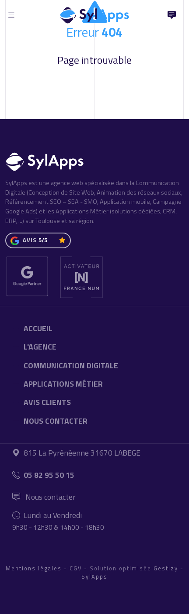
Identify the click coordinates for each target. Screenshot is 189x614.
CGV (76, 568)
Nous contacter (44, 497)
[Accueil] (95, 13)
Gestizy (166, 568)
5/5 (42, 240)
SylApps (94, 576)
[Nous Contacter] (171, 15)
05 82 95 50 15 (43, 475)
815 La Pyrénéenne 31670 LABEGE (76, 453)
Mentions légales (34, 568)
